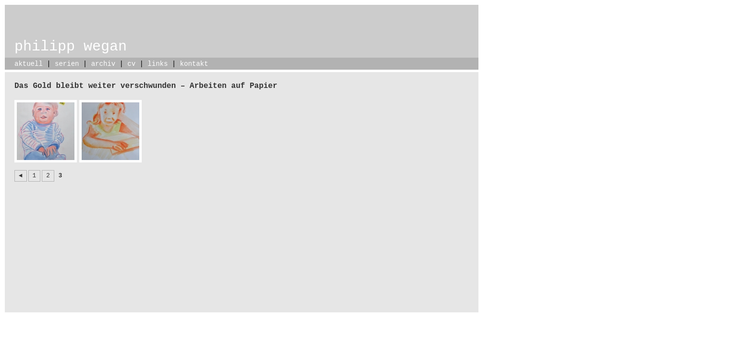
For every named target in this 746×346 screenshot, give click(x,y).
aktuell (28, 64)
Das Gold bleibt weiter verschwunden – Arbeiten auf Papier (145, 86)
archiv (103, 64)
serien (67, 64)
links (157, 64)
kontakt (194, 64)
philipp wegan (70, 46)
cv (131, 64)
